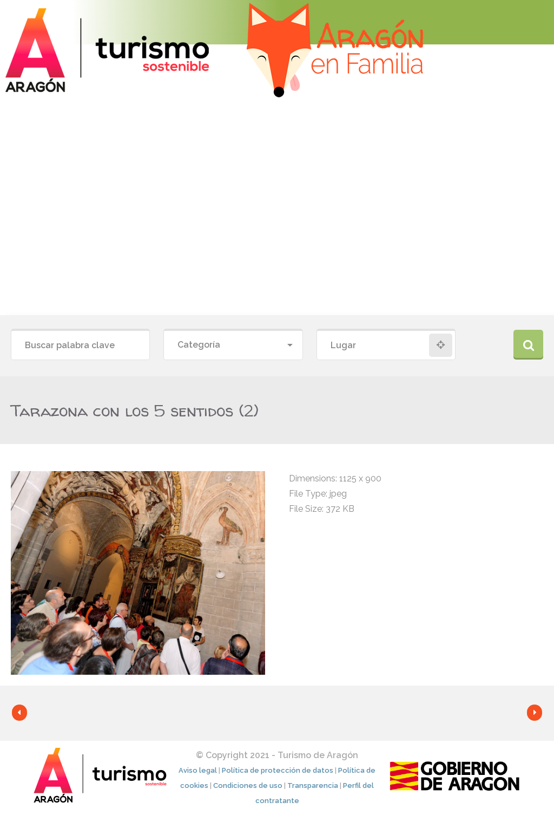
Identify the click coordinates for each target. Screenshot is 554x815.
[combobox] (233, 345)
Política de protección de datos (277, 770)
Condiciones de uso (247, 785)
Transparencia (312, 785)
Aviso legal (198, 770)
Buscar (528, 345)
